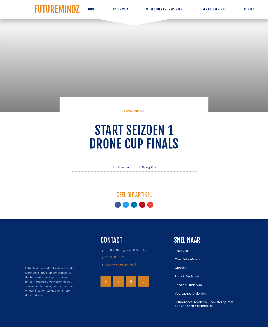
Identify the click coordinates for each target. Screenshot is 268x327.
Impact (139, 111)
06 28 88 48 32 (115, 257)
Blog (127, 111)
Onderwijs (120, 9)
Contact (250, 9)
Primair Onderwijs (187, 276)
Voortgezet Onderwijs (190, 293)
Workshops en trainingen (164, 9)
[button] (118, 205)
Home (91, 9)
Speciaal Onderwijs (188, 285)
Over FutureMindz (213, 9)
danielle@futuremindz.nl (121, 264)
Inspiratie (181, 251)
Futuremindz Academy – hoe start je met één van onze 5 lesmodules (204, 304)
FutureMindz (57, 9)
